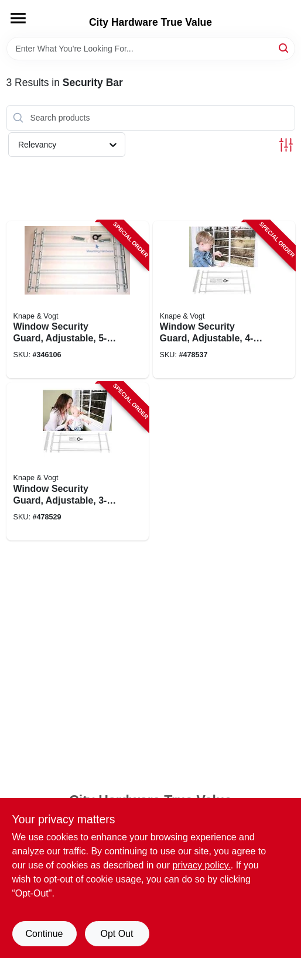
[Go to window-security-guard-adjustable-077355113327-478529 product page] (77, 461)
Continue (44, 934)
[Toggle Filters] (286, 145)
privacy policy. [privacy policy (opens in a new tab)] (201, 865)
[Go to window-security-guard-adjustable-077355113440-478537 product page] (224, 300)
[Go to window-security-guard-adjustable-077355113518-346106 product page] (77, 300)
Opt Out (116, 934)
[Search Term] (150, 48)
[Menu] (18, 18)
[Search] (284, 47)
